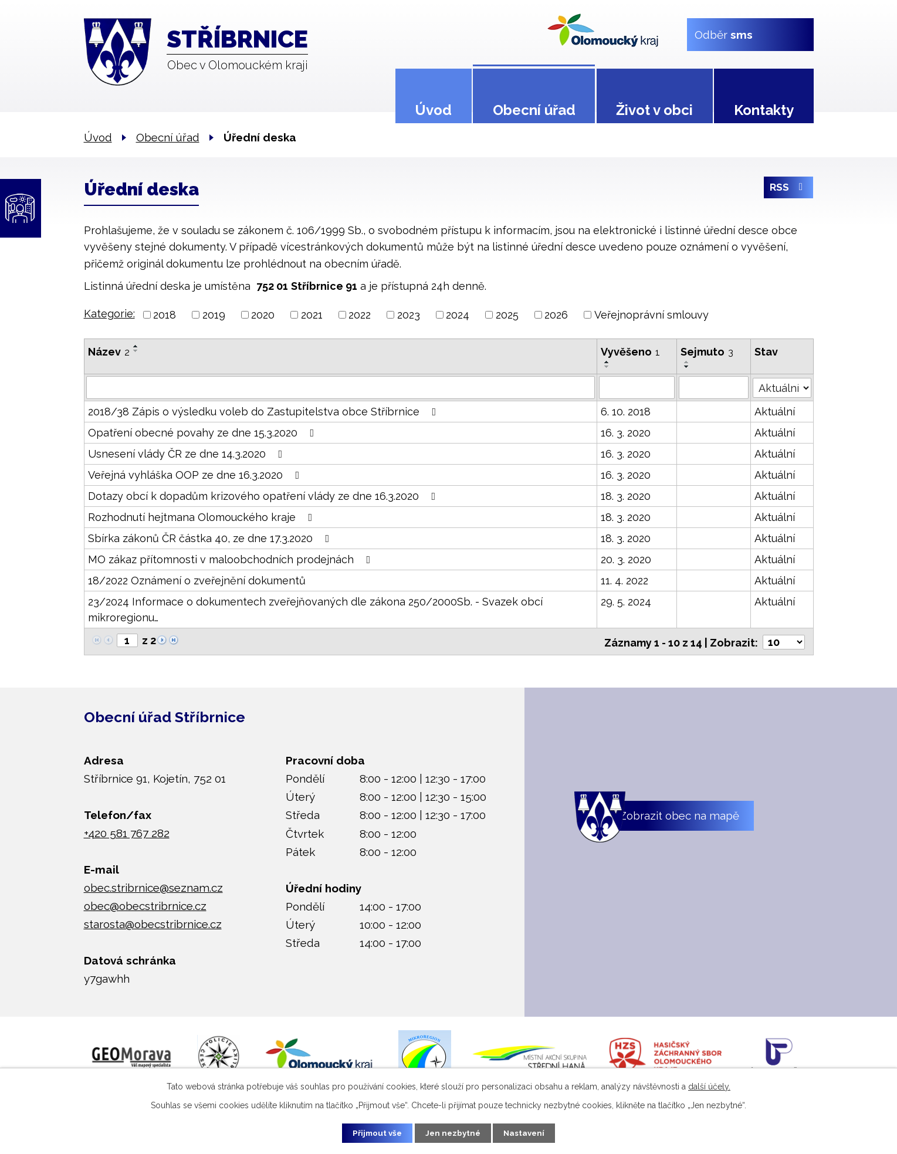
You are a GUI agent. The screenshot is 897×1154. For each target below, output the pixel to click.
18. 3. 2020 (626, 495)
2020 (263, 315)
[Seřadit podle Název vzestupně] (136, 346)
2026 (556, 315)
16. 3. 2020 (626, 432)
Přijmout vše (371, 1132)
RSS (788, 190)
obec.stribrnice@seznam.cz (153, 885)
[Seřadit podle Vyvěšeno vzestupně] (607, 362)
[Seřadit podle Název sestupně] (136, 350)
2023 (408, 315)
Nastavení (530, 1132)
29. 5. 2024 (626, 601)
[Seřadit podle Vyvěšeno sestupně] (607, 366)
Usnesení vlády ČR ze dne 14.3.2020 (187, 453)
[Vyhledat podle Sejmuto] (714, 387)
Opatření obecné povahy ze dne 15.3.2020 (203, 432)
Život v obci (654, 110)
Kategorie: (109, 313)
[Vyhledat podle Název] (340, 387)
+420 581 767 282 (127, 831)
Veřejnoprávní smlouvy (651, 315)
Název (109, 352)
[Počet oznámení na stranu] (784, 640)
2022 (359, 315)
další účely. (709, 1085)
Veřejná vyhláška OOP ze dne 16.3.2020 (196, 474)
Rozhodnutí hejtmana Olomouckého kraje (202, 516)
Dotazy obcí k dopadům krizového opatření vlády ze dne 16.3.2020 (264, 495)
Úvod (433, 110)
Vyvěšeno (630, 352)
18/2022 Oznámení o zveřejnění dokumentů (197, 580)
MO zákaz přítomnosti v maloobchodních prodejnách (231, 559)
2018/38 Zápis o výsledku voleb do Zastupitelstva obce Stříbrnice (264, 411)
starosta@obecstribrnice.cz (153, 922)
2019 (213, 315)
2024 (457, 315)
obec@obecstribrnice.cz (145, 904)
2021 (312, 315)
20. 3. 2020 (626, 559)
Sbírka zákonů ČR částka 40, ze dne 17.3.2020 (211, 538)
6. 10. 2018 (626, 411)
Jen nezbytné (453, 1132)
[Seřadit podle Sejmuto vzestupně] (687, 362)
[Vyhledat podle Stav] (782, 386)
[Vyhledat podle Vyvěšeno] (637, 387)
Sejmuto (707, 352)
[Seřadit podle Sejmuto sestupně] (687, 366)
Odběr (723, 34)
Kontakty (764, 110)
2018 (164, 315)
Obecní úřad (534, 110)
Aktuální (775, 411)
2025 (507, 315)
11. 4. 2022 (624, 580)
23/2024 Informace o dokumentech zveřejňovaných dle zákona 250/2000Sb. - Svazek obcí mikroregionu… (315, 609)
